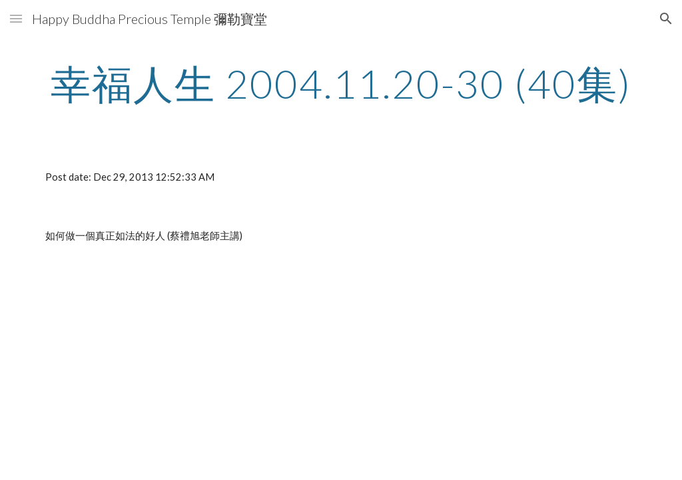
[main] (341, 83)
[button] (16, 18)
